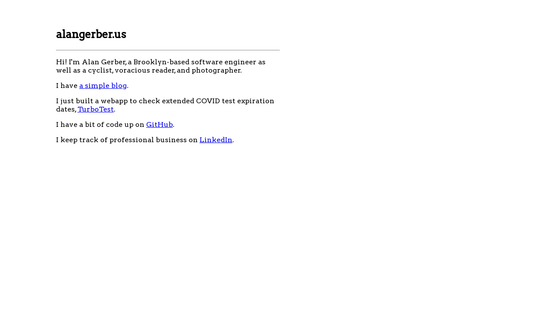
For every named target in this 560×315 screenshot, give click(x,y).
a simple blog (103, 85)
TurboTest (95, 109)
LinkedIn (216, 140)
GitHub (159, 124)
